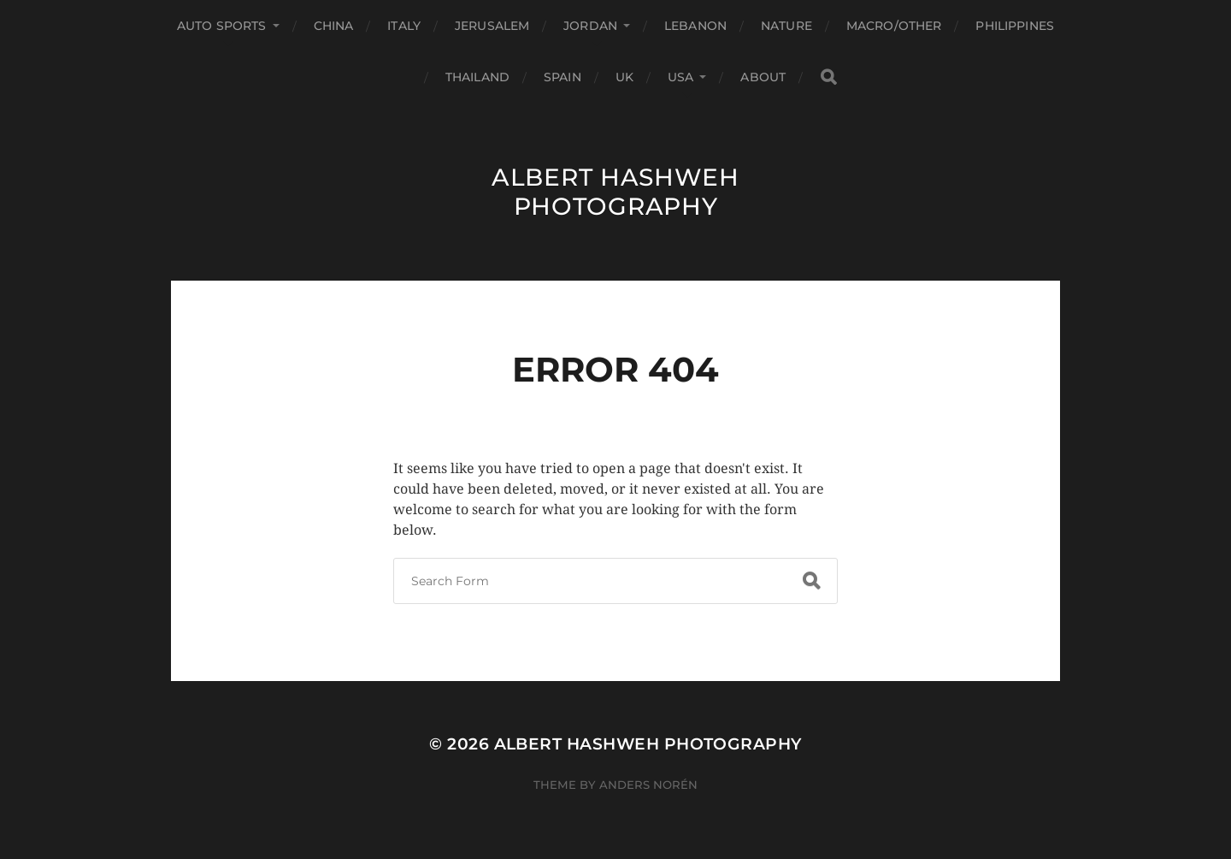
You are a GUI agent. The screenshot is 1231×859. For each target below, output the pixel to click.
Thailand (477, 77)
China (334, 25)
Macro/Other (894, 25)
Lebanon (695, 25)
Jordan (590, 25)
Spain (562, 77)
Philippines (1014, 25)
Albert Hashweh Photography (615, 192)
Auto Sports (222, 25)
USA (680, 77)
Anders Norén (648, 784)
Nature (786, 25)
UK (624, 77)
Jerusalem (492, 25)
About (763, 77)
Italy (404, 25)
